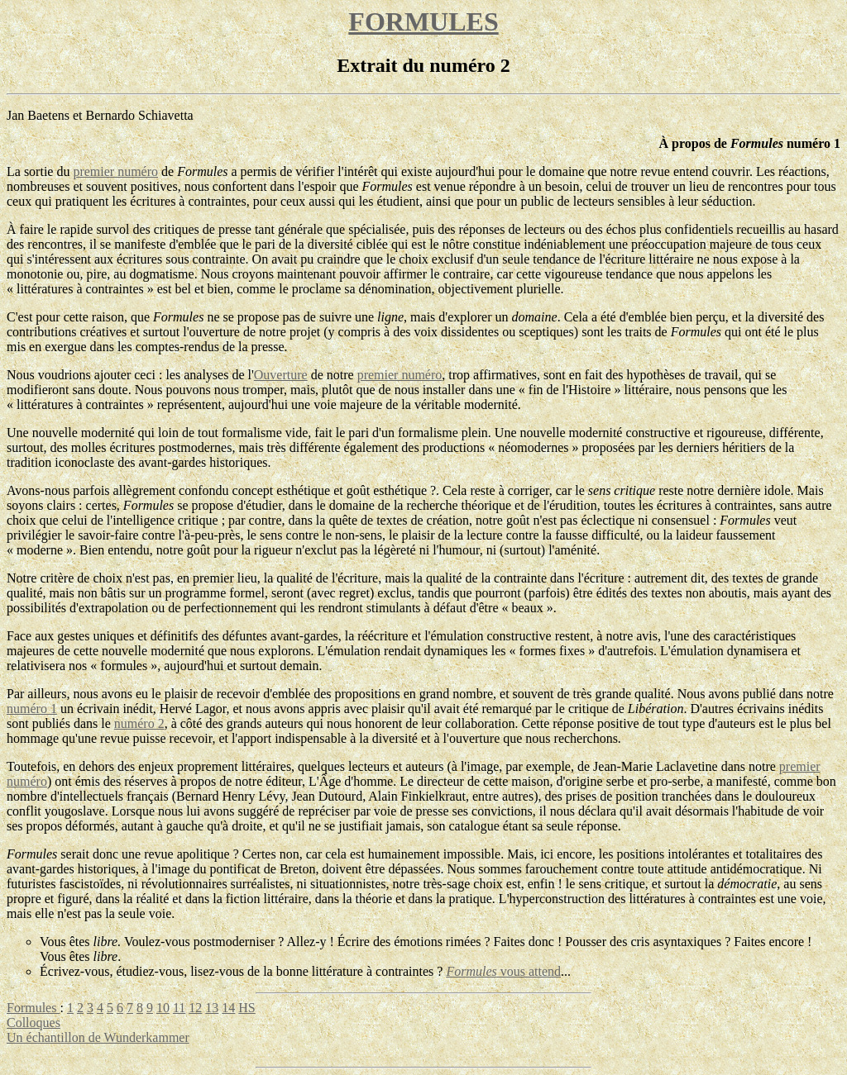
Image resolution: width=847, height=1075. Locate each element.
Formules (33, 1008)
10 (163, 1008)
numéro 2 (139, 723)
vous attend (503, 971)
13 (211, 1008)
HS (246, 1008)
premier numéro (115, 171)
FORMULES (423, 21)
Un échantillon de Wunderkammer (98, 1037)
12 (195, 1008)
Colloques (33, 1023)
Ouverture (281, 375)
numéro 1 (32, 709)
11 (179, 1008)
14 (228, 1008)
